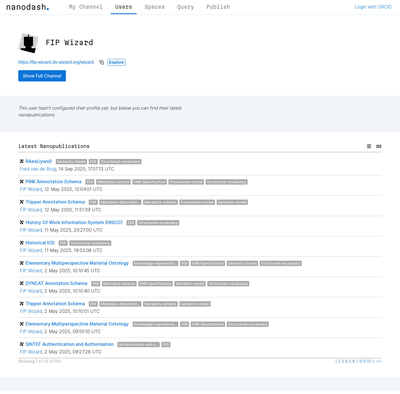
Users (123, 7)
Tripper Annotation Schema (55, 202)
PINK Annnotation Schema (53, 181)
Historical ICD (40, 242)
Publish (218, 7)
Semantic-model (71, 162)
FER (93, 162)
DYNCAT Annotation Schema (56, 283)
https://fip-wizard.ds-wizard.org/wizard (56, 62)
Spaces (155, 7)
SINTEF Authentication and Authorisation (70, 344)
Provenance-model (186, 182)
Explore (116, 62)
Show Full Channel (42, 76)
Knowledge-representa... (155, 263)
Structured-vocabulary (120, 162)
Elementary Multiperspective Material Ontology (77, 263)
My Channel (86, 7)
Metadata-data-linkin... (120, 202)
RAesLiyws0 (39, 161)
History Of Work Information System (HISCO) (74, 222)
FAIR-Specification (149, 182)
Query (185, 7)
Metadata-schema (113, 182)
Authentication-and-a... (138, 344)
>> (379, 361)
